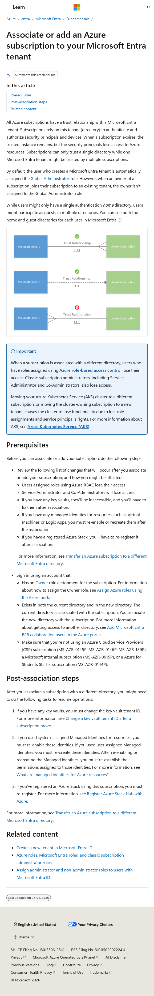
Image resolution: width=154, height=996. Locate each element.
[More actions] (143, 19)
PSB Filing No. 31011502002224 (96, 949)
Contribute (72, 964)
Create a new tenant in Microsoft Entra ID (54, 847)
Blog (49, 964)
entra (25, 18)
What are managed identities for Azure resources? (63, 774)
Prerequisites (21, 94)
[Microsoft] (77, 7)
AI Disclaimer (116, 957)
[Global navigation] (5, 7)
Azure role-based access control (90, 370)
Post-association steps (29, 101)
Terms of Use (72, 972)
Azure (11, 18)
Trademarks (99, 972)
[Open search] (148, 7)
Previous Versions (25, 964)
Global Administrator (50, 178)
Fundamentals (77, 18)
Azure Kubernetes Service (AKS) (58, 426)
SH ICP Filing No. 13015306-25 (36, 949)
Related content (24, 108)
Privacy (16, 957)
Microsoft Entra (48, 18)
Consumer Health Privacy (31, 972)
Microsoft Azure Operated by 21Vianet (64, 957)
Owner (41, 582)
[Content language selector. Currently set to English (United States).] (35, 924)
